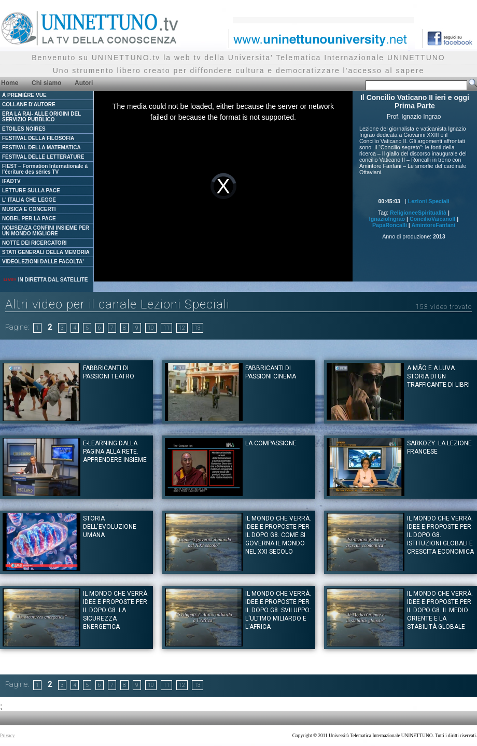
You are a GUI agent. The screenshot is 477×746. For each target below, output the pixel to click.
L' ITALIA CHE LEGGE (29, 200)
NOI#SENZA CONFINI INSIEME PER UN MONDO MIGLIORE (45, 230)
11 (166, 328)
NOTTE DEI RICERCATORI (34, 243)
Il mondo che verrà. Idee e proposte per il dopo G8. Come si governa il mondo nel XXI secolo (278, 535)
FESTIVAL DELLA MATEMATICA (41, 147)
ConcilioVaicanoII (432, 219)
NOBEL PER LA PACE (29, 218)
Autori (84, 83)
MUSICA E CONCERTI (29, 209)
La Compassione (271, 443)
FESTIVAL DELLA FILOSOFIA (38, 138)
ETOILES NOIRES (24, 129)
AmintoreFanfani (433, 225)
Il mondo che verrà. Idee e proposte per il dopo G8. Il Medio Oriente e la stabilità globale (440, 610)
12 (182, 328)
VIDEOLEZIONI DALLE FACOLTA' (43, 261)
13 (197, 328)
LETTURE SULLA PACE (31, 190)
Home (9, 83)
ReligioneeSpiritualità (418, 212)
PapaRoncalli (389, 225)
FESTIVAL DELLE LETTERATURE (43, 157)
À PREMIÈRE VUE (24, 95)
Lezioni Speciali (429, 201)
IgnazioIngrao (387, 219)
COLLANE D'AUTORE (28, 104)
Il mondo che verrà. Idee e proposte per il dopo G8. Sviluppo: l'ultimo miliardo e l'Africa (278, 610)
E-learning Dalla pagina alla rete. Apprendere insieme (115, 451)
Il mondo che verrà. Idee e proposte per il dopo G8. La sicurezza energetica (116, 610)
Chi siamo (46, 83)
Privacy (7, 735)
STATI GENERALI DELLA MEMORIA (46, 252)
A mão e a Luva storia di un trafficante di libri (438, 376)
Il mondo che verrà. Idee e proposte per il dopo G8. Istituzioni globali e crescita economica (440, 535)
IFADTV (11, 181)
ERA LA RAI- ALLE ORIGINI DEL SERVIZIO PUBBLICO (41, 116)
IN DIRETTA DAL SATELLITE (45, 280)
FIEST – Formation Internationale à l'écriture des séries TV (45, 169)
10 (151, 328)
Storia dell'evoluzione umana (109, 527)
